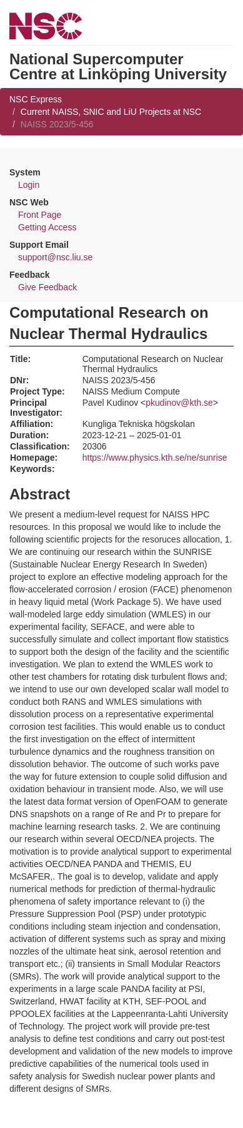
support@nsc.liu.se (55, 257)
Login (28, 185)
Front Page (39, 215)
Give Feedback (47, 287)
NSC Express (35, 99)
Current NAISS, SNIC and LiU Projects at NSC (111, 112)
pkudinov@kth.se (179, 403)
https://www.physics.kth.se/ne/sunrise (154, 458)
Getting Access (47, 227)
